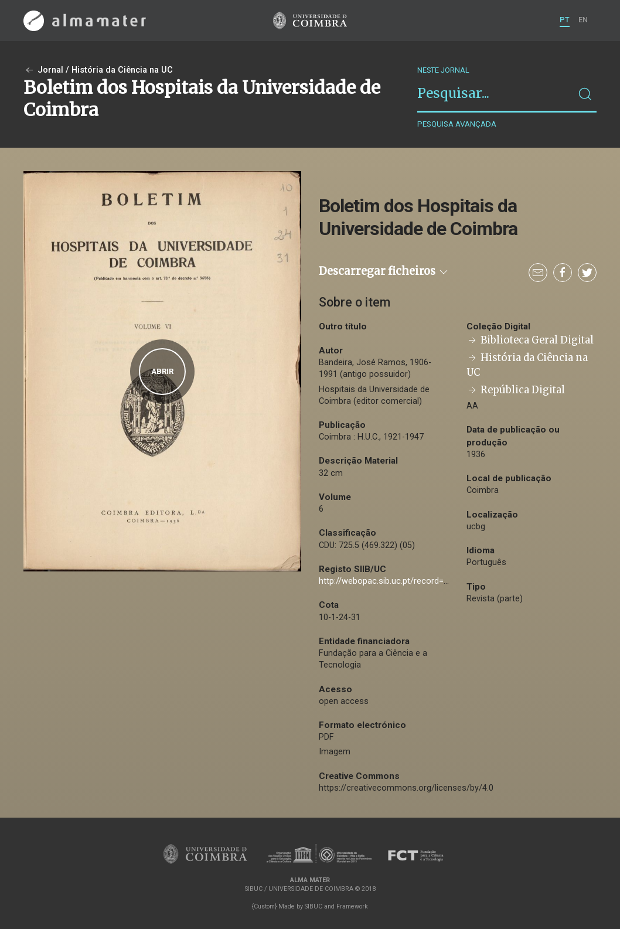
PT (565, 19)
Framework (352, 906)
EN (583, 19)
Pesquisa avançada (456, 124)
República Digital (515, 390)
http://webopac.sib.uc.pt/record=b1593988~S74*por (419, 581)
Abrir (162, 371)
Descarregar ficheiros (384, 271)
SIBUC (313, 906)
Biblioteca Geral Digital (530, 340)
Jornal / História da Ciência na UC (98, 70)
